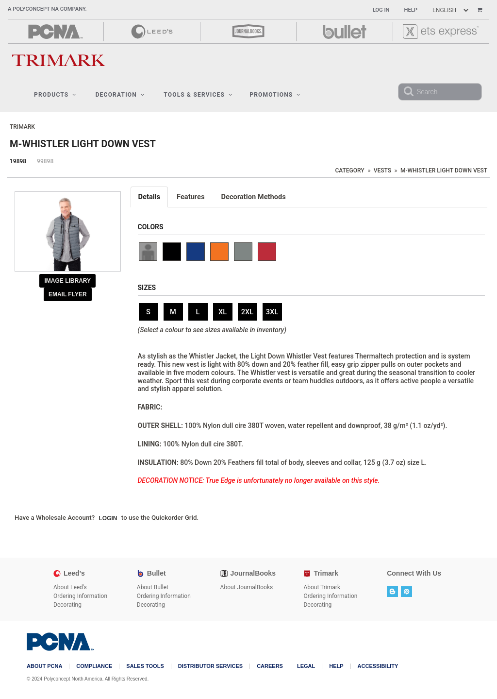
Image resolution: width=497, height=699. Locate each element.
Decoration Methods (253, 196)
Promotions (275, 94)
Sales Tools (145, 666)
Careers (270, 666)
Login (108, 518)
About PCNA (44, 666)
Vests (382, 170)
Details (149, 196)
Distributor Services (210, 666)
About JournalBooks (246, 587)
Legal (306, 666)
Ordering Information (80, 596)
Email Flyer (68, 294)
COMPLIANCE (94, 666)
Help (410, 10)
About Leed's (70, 587)
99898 (45, 161)
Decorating (67, 604)
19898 (18, 161)
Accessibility (378, 666)
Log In (381, 10)
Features (191, 196)
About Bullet (152, 587)
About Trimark (321, 587)
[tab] (150, 197)
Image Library (67, 280)
